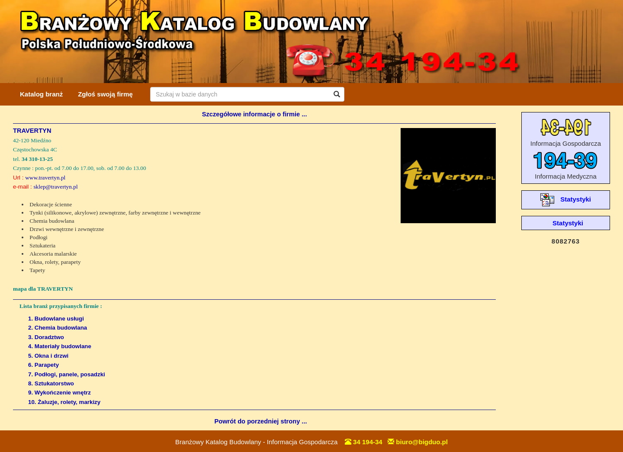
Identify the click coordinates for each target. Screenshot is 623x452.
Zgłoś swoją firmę (105, 94)
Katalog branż (41, 94)
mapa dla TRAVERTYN (43, 288)
